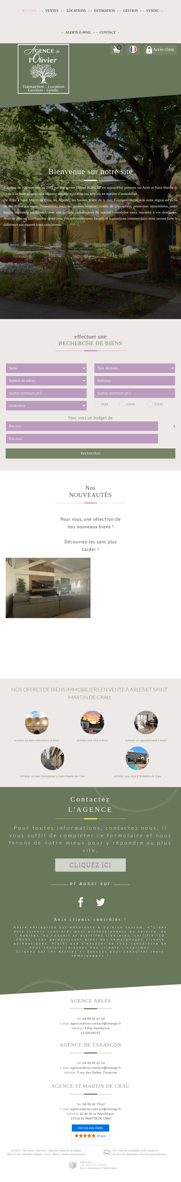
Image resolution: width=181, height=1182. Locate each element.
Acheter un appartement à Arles (146, 740)
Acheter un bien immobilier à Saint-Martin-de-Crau (52, 776)
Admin (56, 1154)
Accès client (160, 49)
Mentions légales (32, 1154)
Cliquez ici (90, 864)
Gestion (130, 10)
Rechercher (91, 453)
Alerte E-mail (78, 32)
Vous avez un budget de (90, 417)
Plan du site (14, 1154)
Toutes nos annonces (73, 1154)
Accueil (29, 10)
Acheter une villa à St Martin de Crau (137, 776)
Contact (108, 32)
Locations (76, 10)
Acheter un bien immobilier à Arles (36, 740)
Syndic (152, 10)
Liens (47, 1154)
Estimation (104, 10)
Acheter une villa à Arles (92, 740)
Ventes (51, 10)
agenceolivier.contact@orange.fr (95, 1023)
